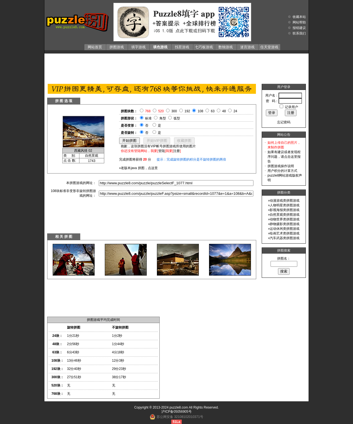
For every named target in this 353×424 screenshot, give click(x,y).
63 (213, 111)
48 (224, 111)
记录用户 (291, 107)
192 (187, 111)
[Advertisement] (176, 67)
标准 (148, 118)
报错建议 (299, 28)
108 (200, 111)
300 (174, 111)
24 (235, 111)
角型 (162, 118)
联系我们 (299, 33)
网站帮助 (299, 22)
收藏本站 (299, 17)
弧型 (176, 118)
